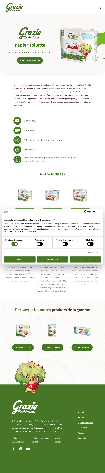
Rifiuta (19, 259)
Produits (81, 417)
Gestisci (91, 252)
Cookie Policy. (53, 223)
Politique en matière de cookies (42, 440)
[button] (99, 7)
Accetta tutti (85, 259)
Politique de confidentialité (18, 440)
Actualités (82, 433)
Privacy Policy (37, 223)
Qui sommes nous (85, 422)
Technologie (83, 427)
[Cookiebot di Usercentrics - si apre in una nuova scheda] (86, 212)
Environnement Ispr (22, 281)
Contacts (82, 438)
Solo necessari (52, 259)
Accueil (81, 412)
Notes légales (58, 440)
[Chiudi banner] (100, 212)
